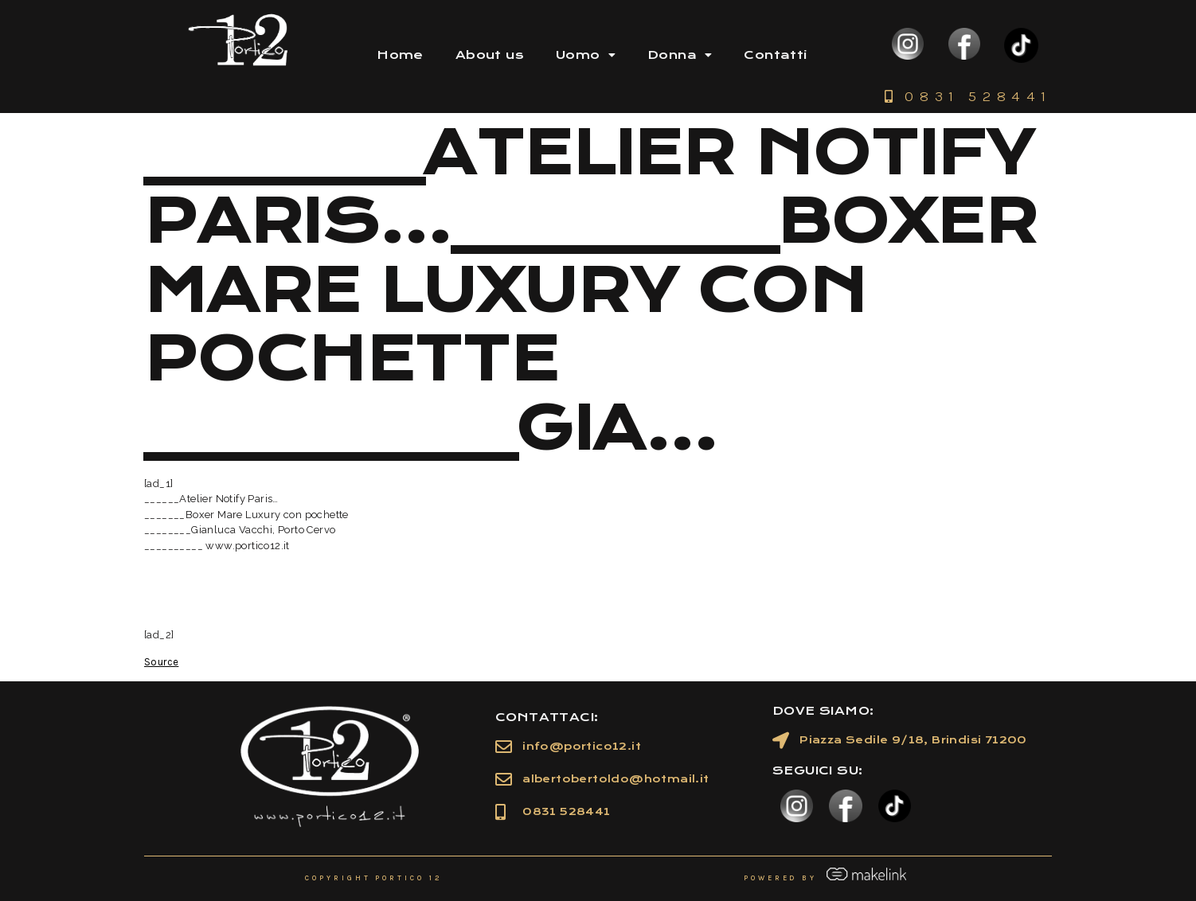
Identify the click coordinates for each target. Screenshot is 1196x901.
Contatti (775, 55)
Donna (679, 54)
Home (400, 55)
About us (489, 55)
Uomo (586, 54)
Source (161, 662)
